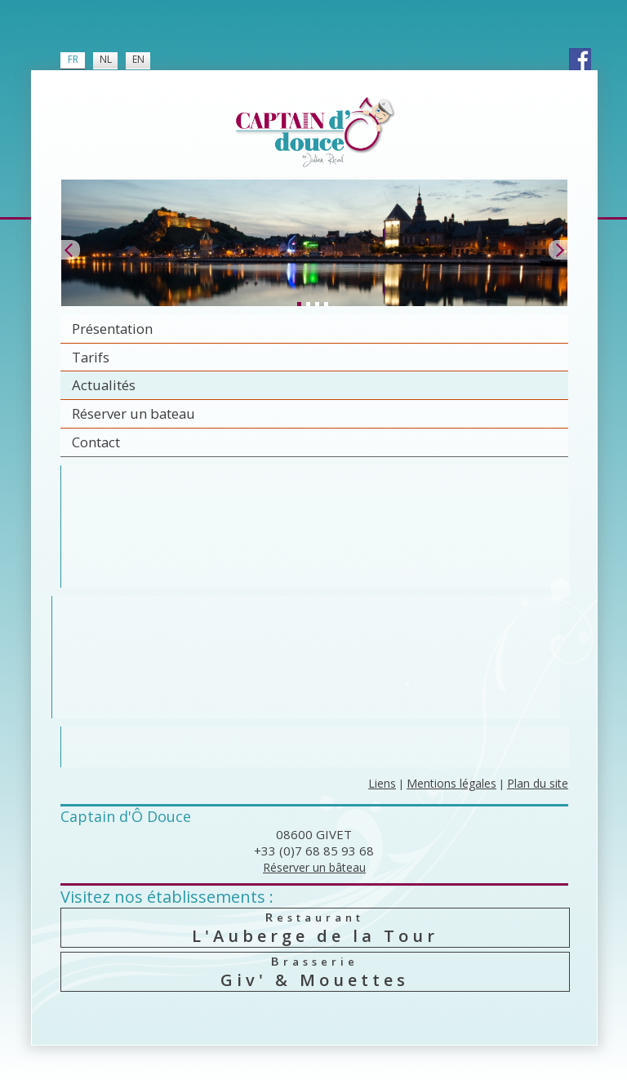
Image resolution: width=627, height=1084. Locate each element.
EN (138, 59)
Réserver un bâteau (314, 867)
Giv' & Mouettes (315, 972)
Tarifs (90, 357)
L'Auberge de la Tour (315, 928)
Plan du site (537, 783)
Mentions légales (451, 783)
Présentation (112, 328)
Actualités (104, 384)
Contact (96, 442)
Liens (382, 783)
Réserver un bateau (133, 413)
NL (106, 59)
